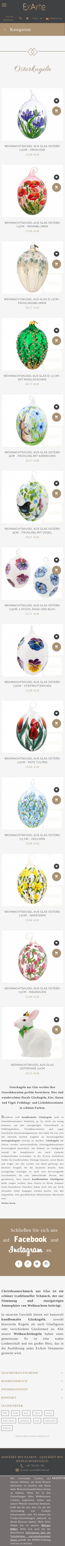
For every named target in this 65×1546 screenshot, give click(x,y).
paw (26, 1413)
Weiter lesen (8, 1203)
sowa (49, 1413)
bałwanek (50, 1420)
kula (15, 1413)
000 (5, 1413)
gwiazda (24, 1420)
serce (37, 1413)
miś (37, 1420)
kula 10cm (8, 1420)
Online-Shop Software (27, 1436)
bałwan (7, 1428)
